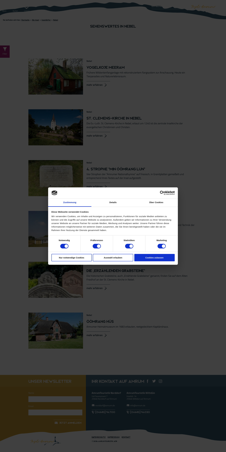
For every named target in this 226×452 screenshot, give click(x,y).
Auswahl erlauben (113, 257)
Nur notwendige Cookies (71, 257)
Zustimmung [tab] (69, 202)
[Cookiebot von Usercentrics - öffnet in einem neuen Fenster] (162, 193)
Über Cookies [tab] (156, 202)
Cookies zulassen (154, 257)
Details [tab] (113, 202)
